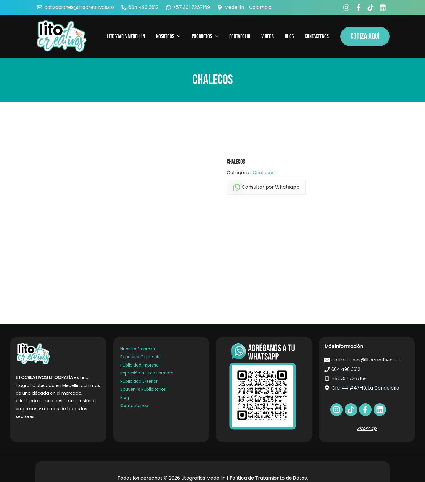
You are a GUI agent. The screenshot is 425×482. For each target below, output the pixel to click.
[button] (365, 36)
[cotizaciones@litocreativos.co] (75, 7)
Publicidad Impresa (139, 365)
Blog (124, 399)
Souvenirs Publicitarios (143, 390)
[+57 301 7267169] (188, 7)
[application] (177, 36)
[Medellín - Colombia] (244, 7)
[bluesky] (383, 7)
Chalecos (263, 172)
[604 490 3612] (140, 7)
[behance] (371, 7)
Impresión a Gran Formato (147, 374)
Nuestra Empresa (137, 349)
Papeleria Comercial (141, 357)
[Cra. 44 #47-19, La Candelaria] (367, 388)
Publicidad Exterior (138, 382)
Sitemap (367, 428)
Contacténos (134, 407)
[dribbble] (380, 409)
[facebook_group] (359, 7)
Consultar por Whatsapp (266, 187)
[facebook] (347, 7)
